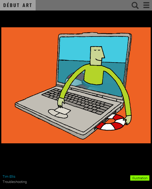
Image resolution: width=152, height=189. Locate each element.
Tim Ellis (9, 176)
